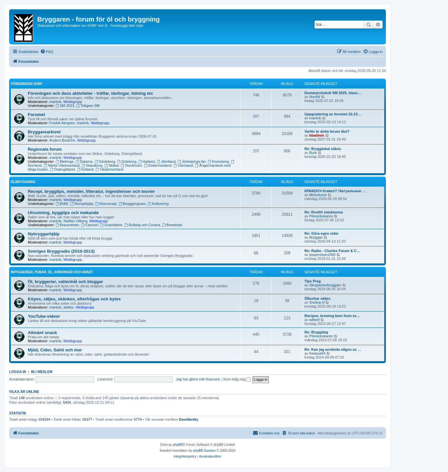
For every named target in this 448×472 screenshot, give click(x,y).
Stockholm (131, 165)
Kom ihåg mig (236, 379)
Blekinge (65, 161)
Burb (313, 153)
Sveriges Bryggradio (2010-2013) (61, 251)
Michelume (318, 195)
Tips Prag (312, 281)
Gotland (85, 169)
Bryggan (316, 237)
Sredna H (316, 302)
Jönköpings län (192, 161)
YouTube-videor (44, 316)
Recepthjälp (81, 204)
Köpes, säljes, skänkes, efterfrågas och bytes (74, 298)
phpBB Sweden (204, 450)
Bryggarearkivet (44, 131)
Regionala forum (45, 149)
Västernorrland (109, 169)
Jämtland (166, 161)
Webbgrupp (72, 102)
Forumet (36, 114)
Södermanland (157, 165)
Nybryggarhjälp (44, 233)
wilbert (314, 320)
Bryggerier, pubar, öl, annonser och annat (52, 272)
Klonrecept (105, 204)
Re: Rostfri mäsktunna (323, 212)
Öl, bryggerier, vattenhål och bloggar (65, 281)
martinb (55, 102)
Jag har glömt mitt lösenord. (198, 379)
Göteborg (126, 161)
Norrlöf (314, 97)
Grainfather (111, 225)
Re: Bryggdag (316, 332)
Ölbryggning (23, 182)
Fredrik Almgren (62, 123)
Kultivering (157, 204)
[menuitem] (46, 52)
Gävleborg (105, 161)
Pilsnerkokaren (321, 216)
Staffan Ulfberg (75, 221)
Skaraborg (92, 165)
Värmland (183, 165)
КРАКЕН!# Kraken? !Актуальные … (335, 191)
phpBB (178, 445)
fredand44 (317, 353)
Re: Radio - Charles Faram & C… (332, 251)
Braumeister (67, 225)
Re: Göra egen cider (321, 233)
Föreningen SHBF (27, 84)
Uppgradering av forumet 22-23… (332, 114)
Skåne (111, 165)
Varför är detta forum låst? (327, 131)
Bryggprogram (132, 204)
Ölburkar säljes (317, 298)
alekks (68, 307)
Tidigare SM (88, 106)
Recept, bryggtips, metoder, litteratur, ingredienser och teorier (91, 191)
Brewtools (172, 225)
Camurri (89, 225)
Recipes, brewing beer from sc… (332, 316)
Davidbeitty (188, 419)
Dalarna (84, 161)
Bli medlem (41, 372)
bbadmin (316, 135)
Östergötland (62, 169)
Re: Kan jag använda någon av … (332, 349)
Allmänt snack (42, 332)
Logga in (17, 372)
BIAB (62, 204)
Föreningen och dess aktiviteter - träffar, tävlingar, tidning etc (90, 93)
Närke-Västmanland (61, 165)
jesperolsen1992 (322, 255)
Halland (146, 161)
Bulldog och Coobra (142, 225)
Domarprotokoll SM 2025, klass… (332, 93)
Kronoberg (218, 161)
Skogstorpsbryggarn (325, 285)
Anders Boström (62, 140)
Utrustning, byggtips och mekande (63, 212)
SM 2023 (65, 106)
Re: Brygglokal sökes (322, 149)
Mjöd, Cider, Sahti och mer (55, 349)
